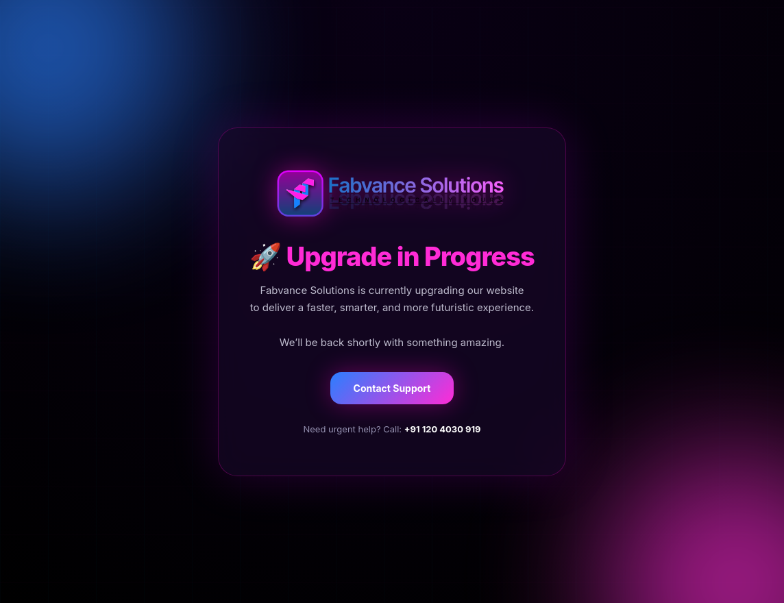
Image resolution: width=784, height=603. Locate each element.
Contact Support (392, 388)
